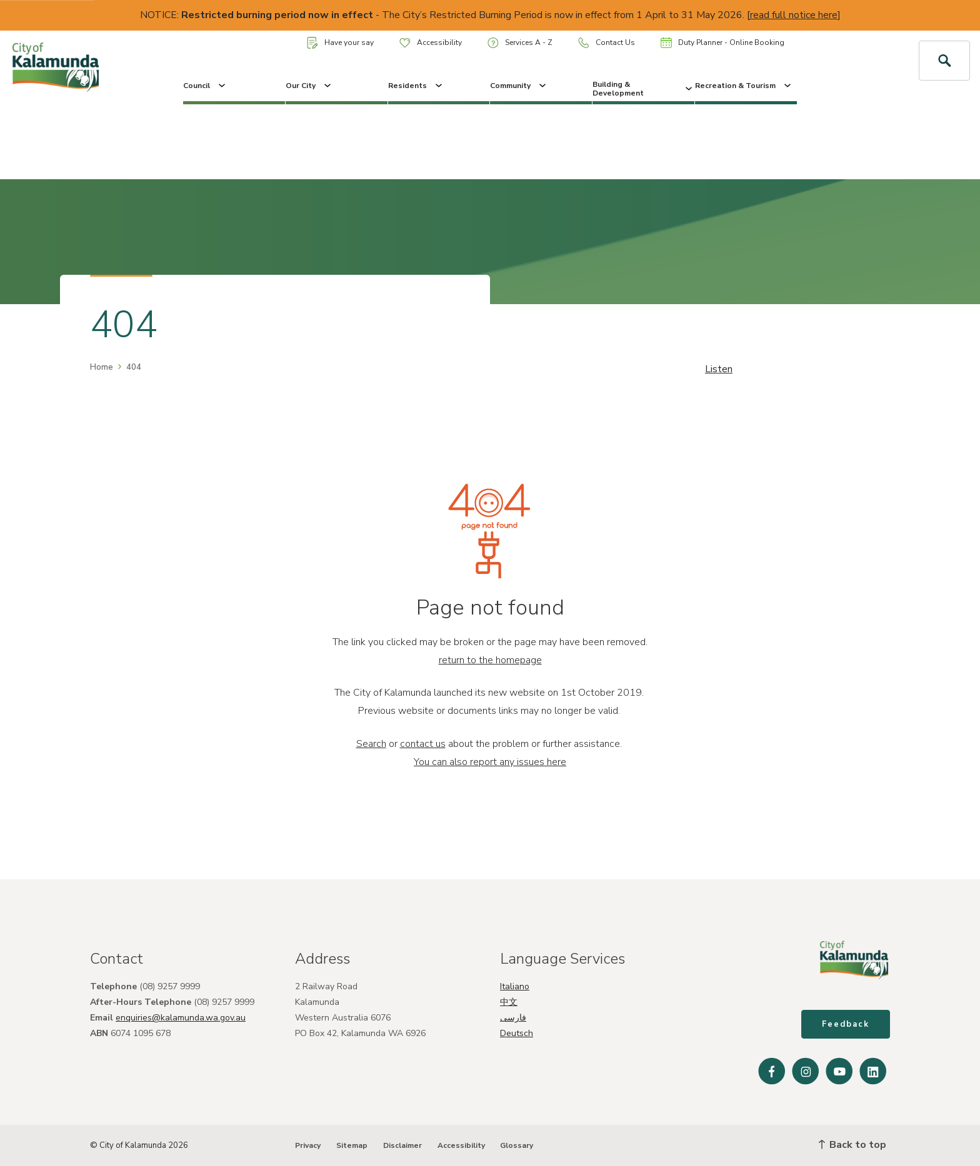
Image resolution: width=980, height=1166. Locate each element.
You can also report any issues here (490, 762)
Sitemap (352, 1145)
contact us (423, 744)
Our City (309, 85)
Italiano (514, 986)
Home (101, 367)
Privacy (308, 1145)
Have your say (340, 43)
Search (371, 744)
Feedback (845, 1024)
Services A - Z (520, 42)
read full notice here (794, 15)
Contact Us (606, 42)
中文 (509, 1002)
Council (205, 85)
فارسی (513, 1018)
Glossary (516, 1145)
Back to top (852, 1145)
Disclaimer (402, 1145)
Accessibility (430, 42)
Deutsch (516, 1033)
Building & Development (643, 88)
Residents (416, 85)
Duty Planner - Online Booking (722, 42)
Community (519, 85)
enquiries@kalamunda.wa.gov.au (181, 1018)
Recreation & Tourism (744, 85)
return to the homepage (490, 660)
